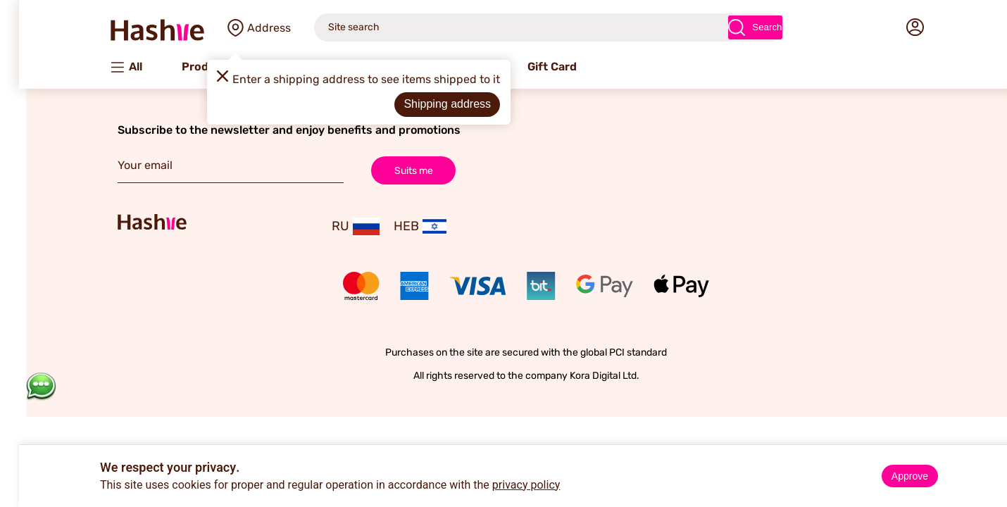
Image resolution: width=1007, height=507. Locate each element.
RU (333, 226)
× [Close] (991, 458)
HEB (397, 226)
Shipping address (424, 104)
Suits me (391, 170)
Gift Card (529, 66)
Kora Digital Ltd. (582, 376)
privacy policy (504, 485)
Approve (887, 476)
